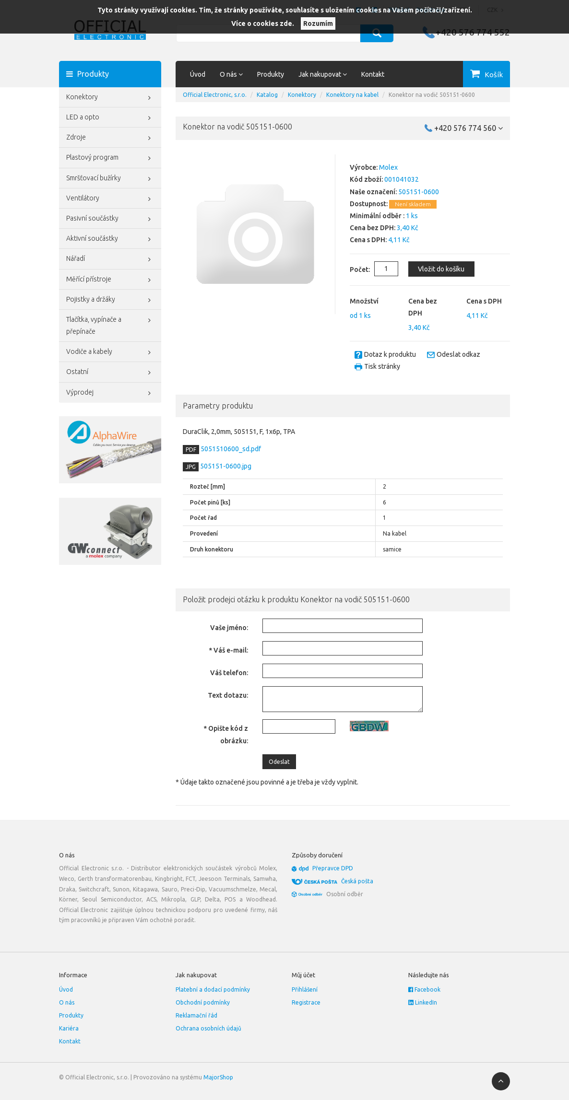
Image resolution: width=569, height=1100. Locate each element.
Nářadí (110, 259)
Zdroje (110, 138)
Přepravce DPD (332, 868)
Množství (364, 301)
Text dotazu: (228, 695)
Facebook (424, 989)
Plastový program (110, 158)
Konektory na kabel (352, 95)
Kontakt (372, 74)
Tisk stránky (382, 366)
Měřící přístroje (110, 280)
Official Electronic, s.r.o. (215, 95)
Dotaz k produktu (390, 354)
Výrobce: (364, 167)
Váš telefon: (229, 673)
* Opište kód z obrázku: (225, 734)
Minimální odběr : (377, 216)
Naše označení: (373, 192)
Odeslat (279, 762)
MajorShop (218, 1077)
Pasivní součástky (110, 219)
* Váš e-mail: (228, 650)
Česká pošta (357, 881)
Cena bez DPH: (372, 228)
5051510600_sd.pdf (230, 449)
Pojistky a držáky (110, 300)
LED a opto (110, 118)
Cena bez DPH (422, 307)
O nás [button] (231, 74)
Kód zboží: (366, 179)
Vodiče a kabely (110, 352)
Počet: (352, 269)
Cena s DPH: (368, 240)
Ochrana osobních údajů (208, 1028)
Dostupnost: (369, 204)
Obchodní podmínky (203, 1002)
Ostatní (110, 372)
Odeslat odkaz (458, 354)
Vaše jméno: (229, 628)
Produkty (270, 74)
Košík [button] (494, 74)
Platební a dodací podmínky (213, 989)
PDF (191, 449)
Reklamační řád (196, 1015)
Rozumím (318, 23)
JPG (191, 467)
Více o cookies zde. (262, 23)
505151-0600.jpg (225, 466)
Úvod (197, 74)
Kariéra (69, 1028)
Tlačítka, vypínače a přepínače (110, 324)
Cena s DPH (484, 301)
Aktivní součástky (110, 239)
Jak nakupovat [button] (322, 74)
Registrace (306, 1002)
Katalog (267, 95)
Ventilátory (110, 199)
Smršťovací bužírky (110, 179)
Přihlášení (305, 989)
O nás (66, 1002)
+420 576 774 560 (468, 128)
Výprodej (110, 393)
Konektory (110, 98)
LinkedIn (422, 1002)
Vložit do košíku (438, 269)
